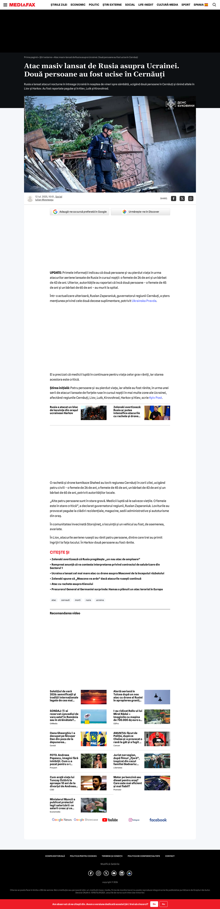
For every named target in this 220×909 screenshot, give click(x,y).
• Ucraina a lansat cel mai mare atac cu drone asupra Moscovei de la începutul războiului (107, 573)
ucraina (100, 600)
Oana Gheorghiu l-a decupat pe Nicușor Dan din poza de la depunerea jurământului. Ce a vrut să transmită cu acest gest (63, 738)
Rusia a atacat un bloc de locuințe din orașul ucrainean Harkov (64, 410)
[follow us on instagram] (134, 820)
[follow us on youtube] (110, 820)
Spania (199, 4)
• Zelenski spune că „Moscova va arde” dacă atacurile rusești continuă (95, 578)
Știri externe (112, 4)
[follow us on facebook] (158, 820)
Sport (186, 4)
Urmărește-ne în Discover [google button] (140, 211)
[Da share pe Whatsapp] (190, 198)
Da (154, 904)
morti (78, 600)
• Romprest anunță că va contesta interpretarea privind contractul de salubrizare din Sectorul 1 (105, 566)
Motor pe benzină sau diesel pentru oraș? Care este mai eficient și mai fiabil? (127, 782)
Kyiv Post (155, 397)
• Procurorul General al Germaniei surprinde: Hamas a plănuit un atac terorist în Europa (106, 589)
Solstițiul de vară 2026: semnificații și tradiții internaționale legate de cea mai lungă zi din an (64, 696)
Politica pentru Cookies (83, 856)
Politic (94, 4)
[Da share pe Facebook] (173, 198)
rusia (88, 600)
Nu (163, 904)
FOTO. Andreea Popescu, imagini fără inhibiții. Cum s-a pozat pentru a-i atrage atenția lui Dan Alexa (64, 760)
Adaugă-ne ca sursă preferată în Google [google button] (80, 211)
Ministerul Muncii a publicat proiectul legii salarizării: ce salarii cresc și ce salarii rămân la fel (62, 804)
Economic (78, 4)
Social (130, 4)
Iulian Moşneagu (44, 199)
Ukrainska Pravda (144, 301)
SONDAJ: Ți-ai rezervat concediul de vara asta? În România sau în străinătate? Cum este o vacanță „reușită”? (64, 715)
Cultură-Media (167, 4)
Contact (170, 856)
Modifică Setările (110, 864)
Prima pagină (31, 57)
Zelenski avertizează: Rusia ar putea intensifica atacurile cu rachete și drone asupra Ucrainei (127, 412)
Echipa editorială (55, 856)
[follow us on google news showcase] (86, 820)
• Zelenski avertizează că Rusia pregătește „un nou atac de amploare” (95, 559)
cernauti (65, 600)
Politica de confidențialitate (144, 856)
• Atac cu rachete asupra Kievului (71, 584)
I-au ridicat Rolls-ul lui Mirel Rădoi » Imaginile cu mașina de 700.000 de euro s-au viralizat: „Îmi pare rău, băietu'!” (127, 715)
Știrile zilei (59, 4)
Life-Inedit (145, 4)
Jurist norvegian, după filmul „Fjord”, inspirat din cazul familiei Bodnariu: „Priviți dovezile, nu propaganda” (126, 760)
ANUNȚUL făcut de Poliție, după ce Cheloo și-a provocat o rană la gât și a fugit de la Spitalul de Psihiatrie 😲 (128, 738)
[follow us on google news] (62, 820)
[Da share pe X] (182, 198)
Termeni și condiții (112, 856)
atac (54, 600)
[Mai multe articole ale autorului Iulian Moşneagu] (30, 198)
